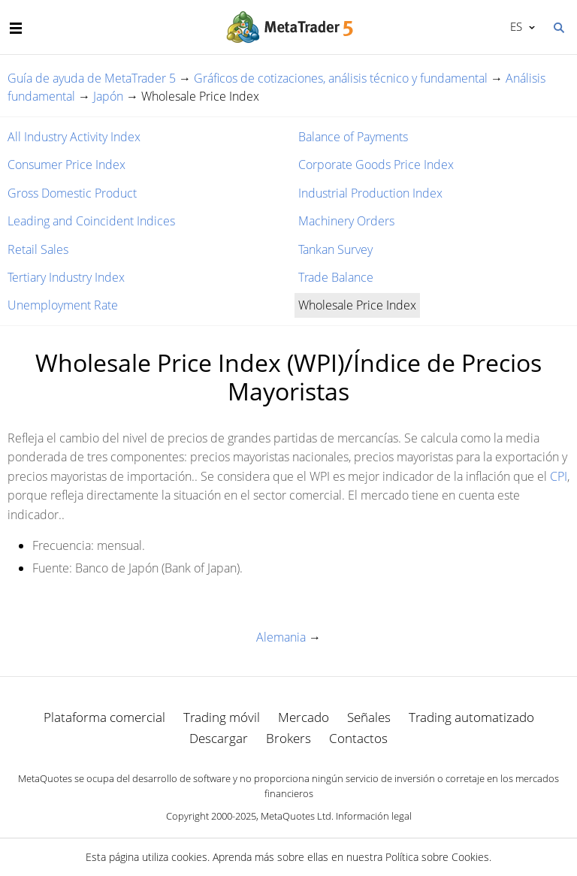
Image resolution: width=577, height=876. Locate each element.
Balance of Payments (353, 136)
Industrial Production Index (370, 193)
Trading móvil (221, 717)
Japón (108, 96)
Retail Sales (38, 249)
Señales (369, 717)
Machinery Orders (346, 221)
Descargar (218, 738)
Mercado (303, 717)
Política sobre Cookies (437, 857)
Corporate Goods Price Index (376, 164)
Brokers (288, 738)
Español (515, 26)
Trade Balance (335, 277)
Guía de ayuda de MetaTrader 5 (92, 78)
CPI (558, 476)
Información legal (374, 816)
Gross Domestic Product (72, 193)
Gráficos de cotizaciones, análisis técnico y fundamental (341, 78)
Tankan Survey (335, 249)
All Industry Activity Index (74, 136)
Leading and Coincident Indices (91, 221)
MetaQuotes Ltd (296, 816)
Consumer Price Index (66, 164)
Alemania (281, 637)
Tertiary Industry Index (66, 277)
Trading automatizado (471, 717)
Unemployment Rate (63, 305)
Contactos (358, 738)
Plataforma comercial (104, 717)
